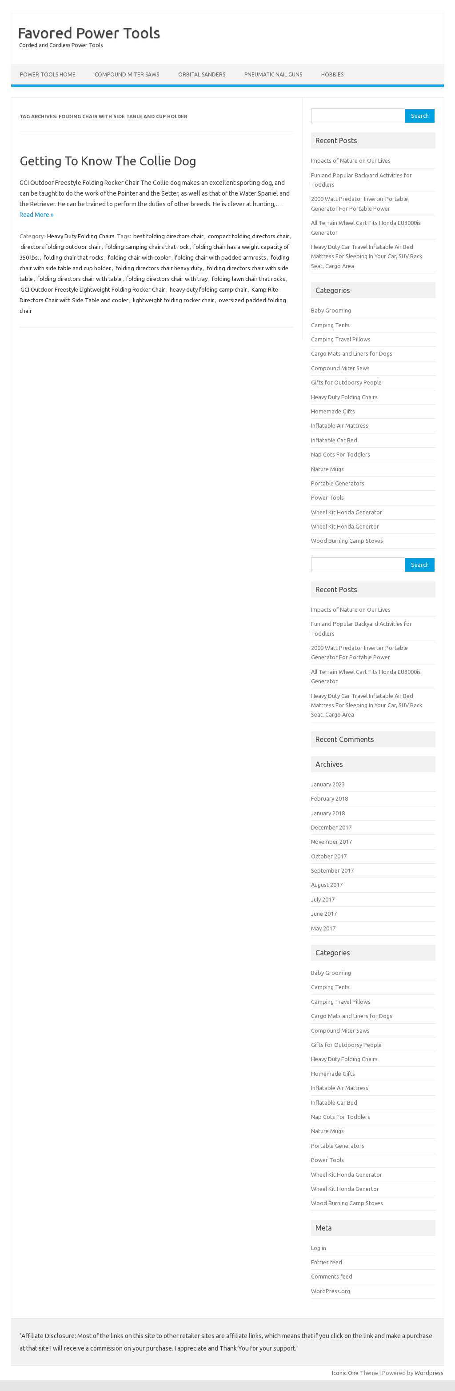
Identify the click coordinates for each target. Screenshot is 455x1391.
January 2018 (328, 813)
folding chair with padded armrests (220, 257)
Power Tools (327, 497)
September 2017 (332, 870)
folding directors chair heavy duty (159, 268)
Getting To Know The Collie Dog (108, 161)
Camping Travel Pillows (341, 339)
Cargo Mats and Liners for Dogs (351, 353)
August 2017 (327, 885)
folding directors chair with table (79, 279)
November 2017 (331, 841)
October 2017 (329, 856)
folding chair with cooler (139, 257)
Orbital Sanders (201, 74)
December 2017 (331, 827)
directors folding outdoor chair (60, 247)
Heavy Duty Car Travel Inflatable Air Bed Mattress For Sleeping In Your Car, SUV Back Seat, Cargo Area (366, 256)
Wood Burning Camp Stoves (347, 540)
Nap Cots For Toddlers (340, 454)
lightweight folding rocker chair (173, 300)
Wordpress (429, 1373)
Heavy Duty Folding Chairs (81, 236)
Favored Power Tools (89, 32)
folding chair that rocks (74, 257)
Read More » (37, 214)
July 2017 (323, 899)
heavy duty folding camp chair (208, 289)
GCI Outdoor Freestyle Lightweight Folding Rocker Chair (92, 289)
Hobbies (332, 74)
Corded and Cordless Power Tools (61, 45)
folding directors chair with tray (167, 279)
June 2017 (324, 913)
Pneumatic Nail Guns (273, 74)
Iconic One (345, 1373)
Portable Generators (337, 483)
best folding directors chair (168, 236)
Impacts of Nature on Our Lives (351, 160)
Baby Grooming (331, 310)
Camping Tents (330, 325)
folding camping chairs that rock (147, 247)
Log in (318, 1248)
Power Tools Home (48, 74)
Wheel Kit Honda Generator (346, 512)
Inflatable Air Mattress (339, 425)
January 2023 (328, 784)
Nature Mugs (327, 469)
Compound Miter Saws (127, 74)
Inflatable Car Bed (334, 440)
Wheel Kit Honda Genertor (345, 526)
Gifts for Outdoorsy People (346, 382)
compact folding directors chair (248, 236)
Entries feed (326, 1262)
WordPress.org (330, 1291)
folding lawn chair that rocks (248, 279)
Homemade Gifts (333, 411)
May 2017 (323, 928)
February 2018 (329, 798)
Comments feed (331, 1276)
